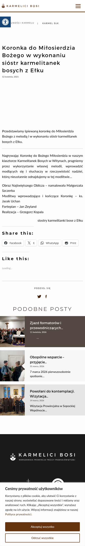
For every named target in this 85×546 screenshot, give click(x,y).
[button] (5, 22)
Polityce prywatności (18, 514)
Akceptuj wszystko (42, 526)
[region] (42, 514)
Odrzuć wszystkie (42, 538)
